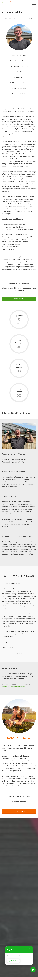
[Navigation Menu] (34, 3)
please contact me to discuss (13, 687)
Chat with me (13, 961)
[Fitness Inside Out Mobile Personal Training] (8, 2)
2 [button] (19, 653)
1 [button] (17, 653)
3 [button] (21, 653)
